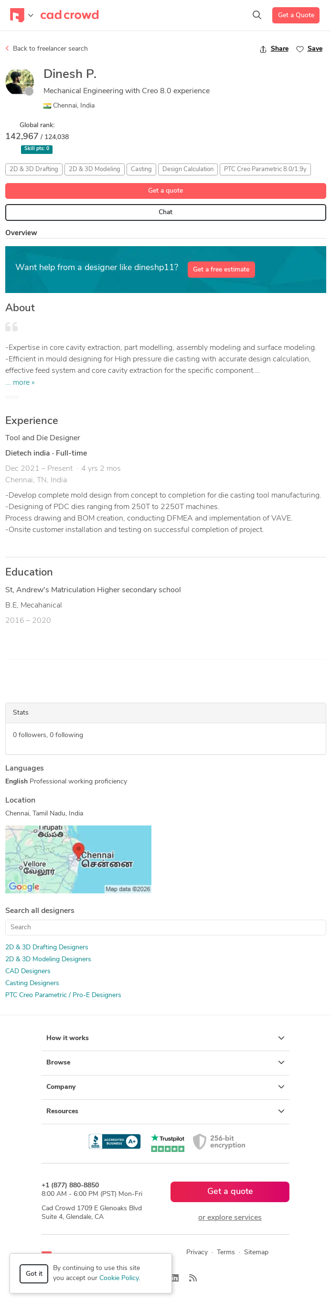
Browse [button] (165, 1062)
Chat (165, 212)
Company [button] (165, 1087)
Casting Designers (32, 983)
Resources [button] (165, 1111)
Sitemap (256, 1252)
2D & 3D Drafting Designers (46, 947)
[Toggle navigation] (22, 15)
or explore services (230, 1218)
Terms (226, 1252)
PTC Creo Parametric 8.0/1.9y (265, 169)
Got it (34, 1274)
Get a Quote (296, 15)
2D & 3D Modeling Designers (48, 959)
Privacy (197, 1252)
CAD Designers (28, 971)
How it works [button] (165, 1038)
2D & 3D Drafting (34, 169)
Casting (141, 169)
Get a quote (165, 191)
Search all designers (40, 911)
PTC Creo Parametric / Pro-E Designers (63, 995)
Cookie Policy (119, 1278)
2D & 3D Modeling (94, 169)
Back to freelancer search (46, 49)
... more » (20, 383)
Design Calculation (188, 169)
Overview (21, 233)
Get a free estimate (221, 269)
